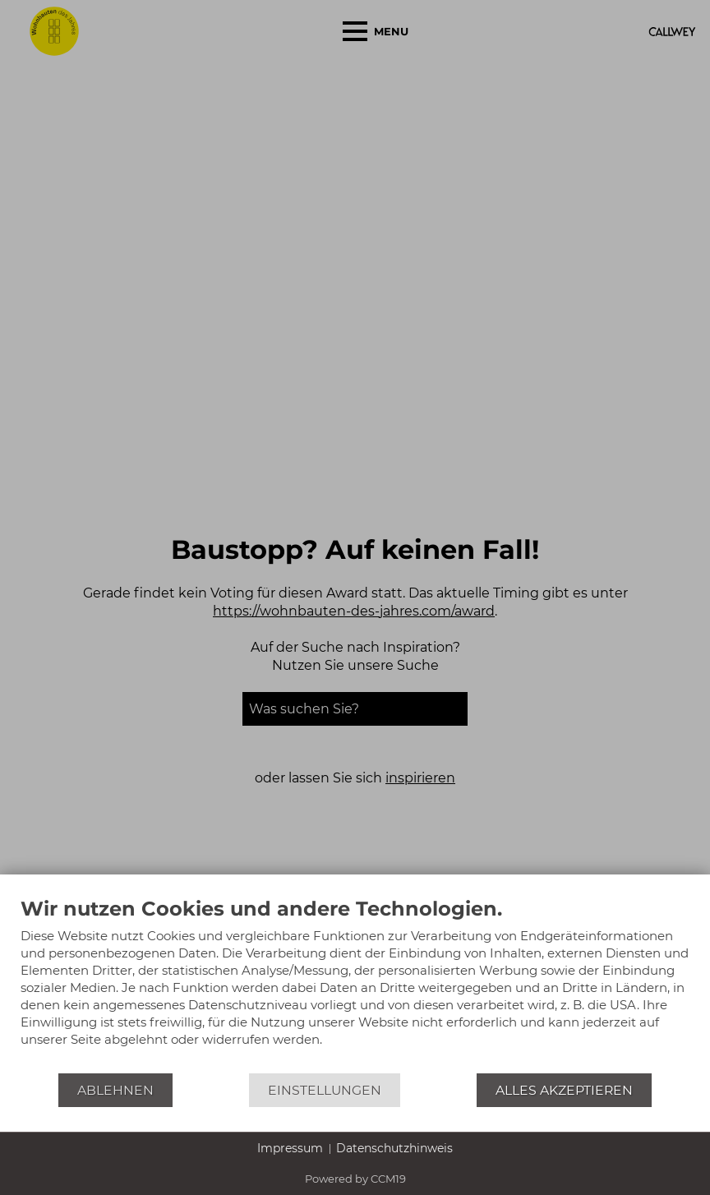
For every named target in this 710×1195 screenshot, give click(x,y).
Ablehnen (115, 1090)
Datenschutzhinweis (394, 1148)
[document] (355, 984)
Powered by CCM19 (355, 1178)
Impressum (290, 1148)
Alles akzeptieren (564, 1090)
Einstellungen (324, 1090)
